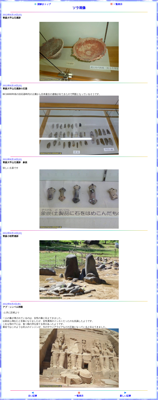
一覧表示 (116, 4)
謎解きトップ (42, 4)
